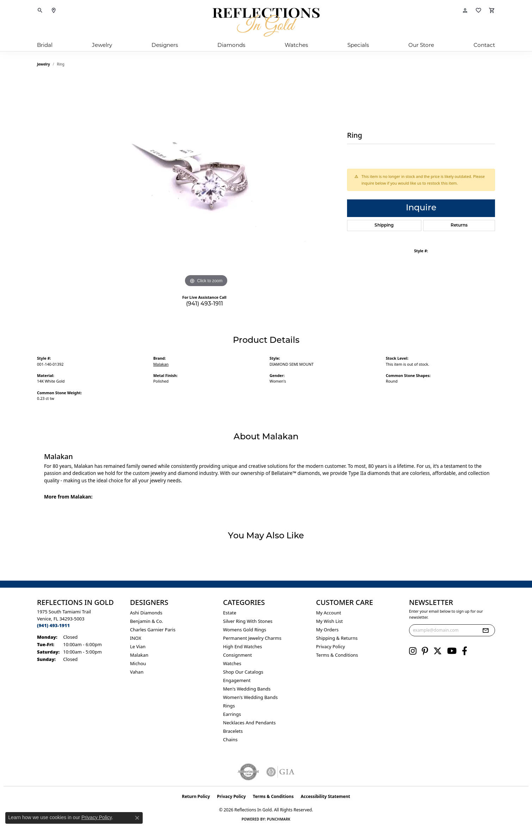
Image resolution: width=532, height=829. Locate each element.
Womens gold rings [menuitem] (244, 629)
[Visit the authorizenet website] (248, 772)
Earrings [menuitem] (232, 714)
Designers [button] (164, 45)
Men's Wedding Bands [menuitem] (247, 689)
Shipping (384, 225)
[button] (40, 10)
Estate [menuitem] (229, 613)
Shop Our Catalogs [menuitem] (243, 672)
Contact (484, 45)
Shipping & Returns (337, 638)
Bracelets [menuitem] (233, 731)
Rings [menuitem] (229, 706)
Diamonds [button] (231, 45)
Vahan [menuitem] (136, 672)
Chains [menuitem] (230, 739)
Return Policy (196, 796)
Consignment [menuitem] (237, 655)
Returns (459, 225)
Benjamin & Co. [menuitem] (146, 621)
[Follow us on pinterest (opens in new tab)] (425, 651)
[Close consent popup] (137, 818)
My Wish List (329, 621)
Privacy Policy (330, 646)
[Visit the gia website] (280, 772)
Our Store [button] (421, 45)
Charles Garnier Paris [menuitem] (152, 629)
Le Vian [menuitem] (138, 646)
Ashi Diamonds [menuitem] (146, 613)
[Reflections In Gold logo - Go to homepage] (266, 22)
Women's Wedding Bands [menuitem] (250, 697)
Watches (296, 45)
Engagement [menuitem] (236, 680)
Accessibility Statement (325, 796)
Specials (358, 45)
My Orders (327, 629)
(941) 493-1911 (204, 304)
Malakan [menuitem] (139, 655)
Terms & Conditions (337, 655)
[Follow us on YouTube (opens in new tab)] (452, 651)
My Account (328, 613)
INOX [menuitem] (135, 638)
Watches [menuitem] (232, 663)
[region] (206, 183)
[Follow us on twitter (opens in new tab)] (437, 651)
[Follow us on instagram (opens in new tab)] (412, 651)
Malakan (161, 364)
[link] (53, 10)
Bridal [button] (44, 45)
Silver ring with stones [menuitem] (247, 621)
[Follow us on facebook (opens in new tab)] (464, 651)
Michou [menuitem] (138, 663)
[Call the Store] (53, 625)
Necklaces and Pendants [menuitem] (249, 722)
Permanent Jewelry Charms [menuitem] (252, 638)
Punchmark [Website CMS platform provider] (279, 819)
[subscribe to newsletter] (485, 630)
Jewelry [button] (102, 45)
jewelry (43, 64)
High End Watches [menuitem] (242, 646)
